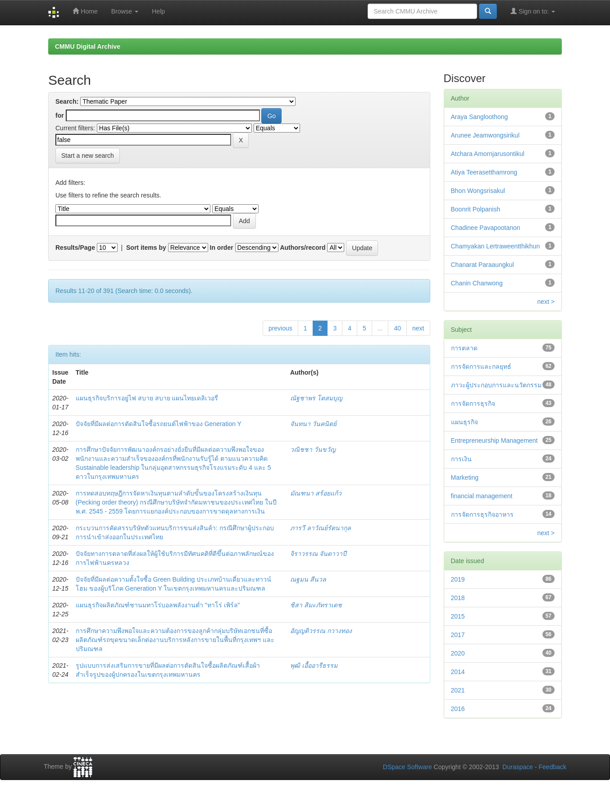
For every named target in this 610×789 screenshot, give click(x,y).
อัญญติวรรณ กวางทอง (321, 630)
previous (280, 328)
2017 (458, 634)
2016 (458, 708)
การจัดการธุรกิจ (473, 403)
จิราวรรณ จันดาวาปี (318, 553)
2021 (458, 690)
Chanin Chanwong (477, 283)
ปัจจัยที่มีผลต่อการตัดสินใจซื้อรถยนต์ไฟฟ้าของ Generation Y (158, 423)
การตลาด (464, 348)
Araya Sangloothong (479, 116)
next (418, 328)
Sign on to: (532, 11)
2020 (458, 653)
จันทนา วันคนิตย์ (313, 423)
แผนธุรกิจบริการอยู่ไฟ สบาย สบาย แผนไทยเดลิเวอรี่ (147, 398)
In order (221, 247)
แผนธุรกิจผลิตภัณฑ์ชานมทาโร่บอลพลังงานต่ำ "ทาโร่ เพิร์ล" (158, 605)
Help (158, 11)
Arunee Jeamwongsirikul (485, 135)
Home (85, 11)
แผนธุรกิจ (464, 422)
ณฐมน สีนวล (308, 579)
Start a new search (87, 155)
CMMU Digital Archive (87, 46)
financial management (482, 496)
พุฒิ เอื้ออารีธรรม (313, 665)
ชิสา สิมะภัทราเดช (316, 605)
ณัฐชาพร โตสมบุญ (316, 398)
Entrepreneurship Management (494, 440)
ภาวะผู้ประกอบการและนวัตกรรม (496, 385)
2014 (458, 671)
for (59, 115)
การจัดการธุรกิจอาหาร (482, 514)
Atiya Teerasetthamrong (484, 172)
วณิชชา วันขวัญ (313, 449)
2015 (458, 616)
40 (397, 328)
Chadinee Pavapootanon (485, 227)
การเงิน (461, 459)
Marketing (464, 477)
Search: (66, 101)
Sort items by (146, 247)
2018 (458, 597)
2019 (458, 579)
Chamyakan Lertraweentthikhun (495, 246)
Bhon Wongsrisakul (478, 190)
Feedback (552, 767)
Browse (125, 11)
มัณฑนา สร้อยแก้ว (315, 493)
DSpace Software (407, 767)
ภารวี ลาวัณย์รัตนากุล (320, 528)
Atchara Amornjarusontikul (487, 153)
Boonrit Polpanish (476, 209)
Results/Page (75, 247)
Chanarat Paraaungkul (482, 264)
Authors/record (302, 247)
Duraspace (517, 767)
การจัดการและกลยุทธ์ (481, 366)
